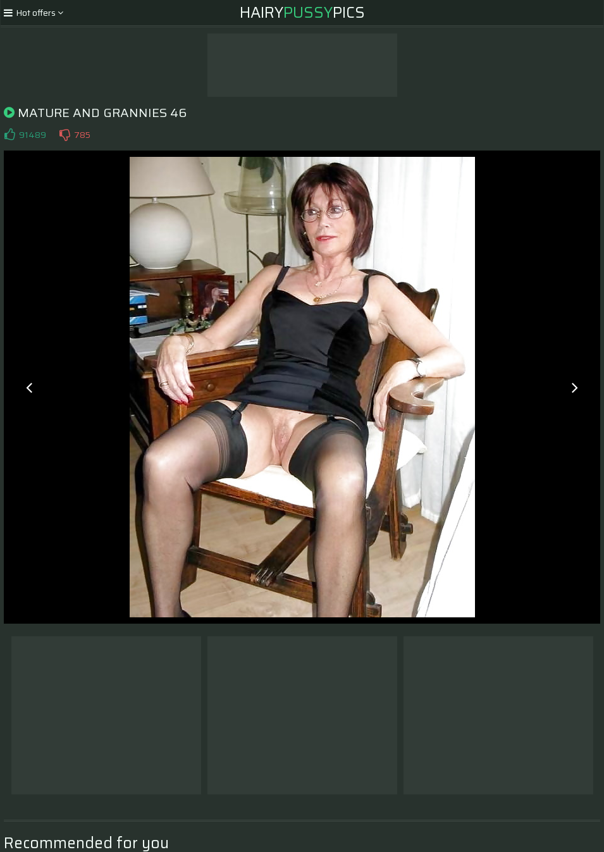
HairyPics (302, 13)
